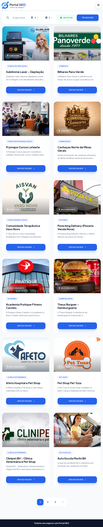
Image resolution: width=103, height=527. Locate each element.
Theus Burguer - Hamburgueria (68, 306)
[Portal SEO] (14, 5)
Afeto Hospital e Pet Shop (23, 383)
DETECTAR (66, 18)
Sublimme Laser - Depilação (25, 71)
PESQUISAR (87, 18)
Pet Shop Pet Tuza (69, 383)
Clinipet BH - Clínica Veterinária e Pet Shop (21, 460)
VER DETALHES (25, 90)
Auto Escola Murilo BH (72, 458)
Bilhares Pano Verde (71, 71)
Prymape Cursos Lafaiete (23, 147)
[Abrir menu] (98, 5)
